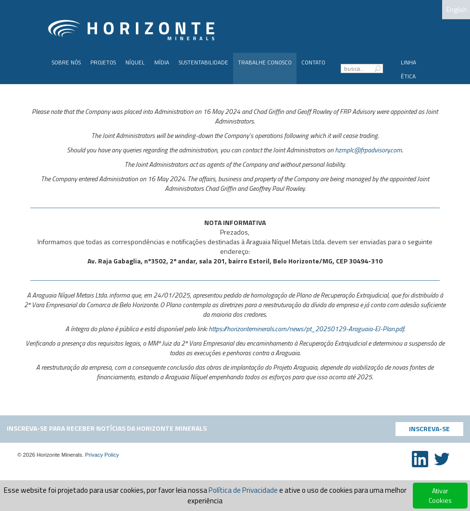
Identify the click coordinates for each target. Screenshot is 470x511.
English (456, 9)
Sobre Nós (66, 62)
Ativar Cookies (440, 495)
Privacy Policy (102, 455)
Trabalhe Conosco (265, 62)
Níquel (135, 62)
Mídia (161, 62)
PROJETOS (103, 62)
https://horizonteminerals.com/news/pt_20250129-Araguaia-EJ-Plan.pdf (306, 329)
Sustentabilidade (203, 62)
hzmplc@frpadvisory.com (368, 150)
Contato (313, 62)
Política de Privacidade (243, 490)
